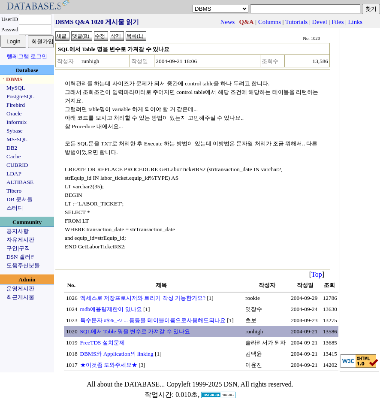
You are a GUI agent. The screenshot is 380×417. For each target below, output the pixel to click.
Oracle (14, 113)
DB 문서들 (19, 199)
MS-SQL (16, 139)
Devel (319, 21)
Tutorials (296, 21)
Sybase (14, 130)
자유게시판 (20, 239)
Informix (16, 122)
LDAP (13, 173)
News (227, 21)
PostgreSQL (20, 96)
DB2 (11, 148)
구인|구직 (18, 248)
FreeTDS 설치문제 (102, 342)
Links (355, 21)
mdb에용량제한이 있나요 (111, 309)
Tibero (13, 190)
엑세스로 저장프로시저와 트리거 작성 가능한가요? (142, 298)
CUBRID (17, 165)
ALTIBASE (19, 182)
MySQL (15, 88)
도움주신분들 (23, 265)
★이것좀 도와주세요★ (108, 365)
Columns (269, 21)
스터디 (14, 208)
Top (316, 274)
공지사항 (17, 231)
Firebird (15, 105)
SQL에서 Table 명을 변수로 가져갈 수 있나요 (135, 331)
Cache (13, 156)
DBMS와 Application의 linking (117, 354)
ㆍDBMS (11, 79)
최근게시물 (20, 297)
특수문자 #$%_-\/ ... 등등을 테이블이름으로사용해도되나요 (153, 320)
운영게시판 (20, 288)
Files (338, 21)
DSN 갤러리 (21, 257)
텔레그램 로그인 (27, 56)
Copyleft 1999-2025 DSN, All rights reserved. (229, 384)
